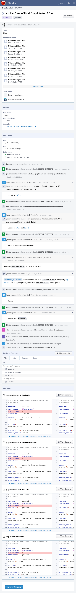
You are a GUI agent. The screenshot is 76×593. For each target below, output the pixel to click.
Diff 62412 (33, 294)
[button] (74, 3)
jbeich (18, 25)
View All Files (38, 86)
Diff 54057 (33, 182)
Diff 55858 (33, 240)
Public (18, 17)
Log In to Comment (14, 586)
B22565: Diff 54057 (45, 202)
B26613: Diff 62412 (45, 306)
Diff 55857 (33, 215)
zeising (65, 336)
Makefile (11, 368)
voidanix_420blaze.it (16, 99)
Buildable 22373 (13, 154)
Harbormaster (11, 169)
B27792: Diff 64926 (45, 324)
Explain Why (10, 339)
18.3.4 (18, 195)
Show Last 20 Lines (44, 435)
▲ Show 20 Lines (15, 435)
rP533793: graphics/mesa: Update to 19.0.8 (20, 126)
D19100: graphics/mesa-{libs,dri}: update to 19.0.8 (47, 174)
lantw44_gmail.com (15, 95)
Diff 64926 (33, 312)
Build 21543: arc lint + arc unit (18, 157)
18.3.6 (26, 228)
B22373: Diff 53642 (45, 169)
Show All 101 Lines (29, 435)
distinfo (10, 375)
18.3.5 (18, 228)
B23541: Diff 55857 (45, 234)
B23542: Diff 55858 (45, 252)
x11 (8, 120)
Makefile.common (14, 371)
